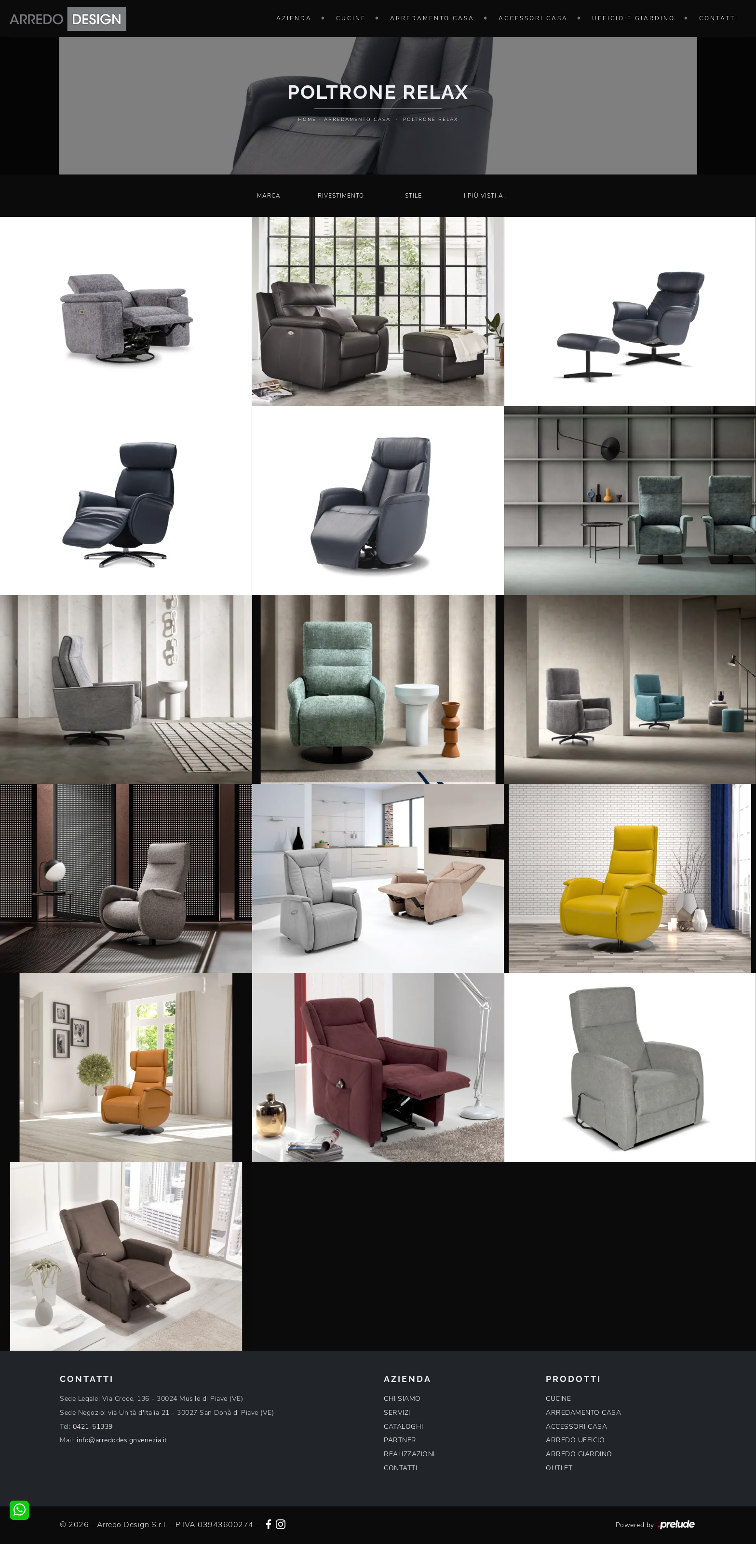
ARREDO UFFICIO (575, 1440)
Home (307, 119)
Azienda (294, 18)
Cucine (351, 18)
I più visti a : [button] (485, 196)
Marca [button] (269, 196)
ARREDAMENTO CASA (583, 1412)
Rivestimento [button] (341, 196)
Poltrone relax (430, 119)
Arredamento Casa (432, 18)
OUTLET (559, 1468)
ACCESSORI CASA (576, 1426)
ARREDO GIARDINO (579, 1454)
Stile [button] (413, 196)
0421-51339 (93, 1426)
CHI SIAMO (402, 1398)
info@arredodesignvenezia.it (122, 1440)
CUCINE (558, 1398)
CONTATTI (400, 1468)
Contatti (718, 18)
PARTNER (400, 1440)
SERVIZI (397, 1412)
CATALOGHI (403, 1426)
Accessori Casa (533, 18)
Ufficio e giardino (633, 18)
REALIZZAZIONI (409, 1454)
